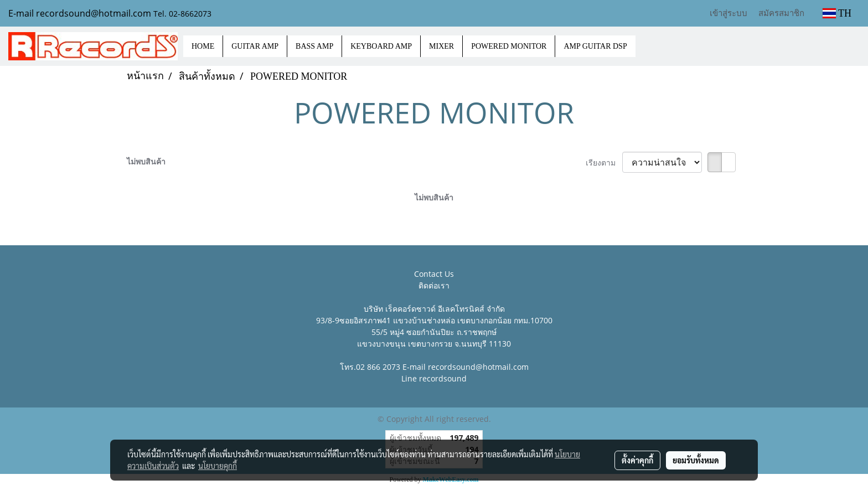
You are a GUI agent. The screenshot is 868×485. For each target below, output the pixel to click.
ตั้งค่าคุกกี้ (637, 460)
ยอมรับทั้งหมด (696, 460)
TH (837, 13)
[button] (645, 46)
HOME (203, 46)
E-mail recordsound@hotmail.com (79, 13)
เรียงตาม (604, 162)
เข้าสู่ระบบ (728, 13)
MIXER (441, 46)
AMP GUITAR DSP (595, 46)
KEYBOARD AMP (381, 46)
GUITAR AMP (254, 46)
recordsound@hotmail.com (478, 367)
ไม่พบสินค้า (146, 161)
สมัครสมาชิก (781, 13)
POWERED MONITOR (508, 46)
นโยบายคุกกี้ (217, 466)
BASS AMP (314, 46)
